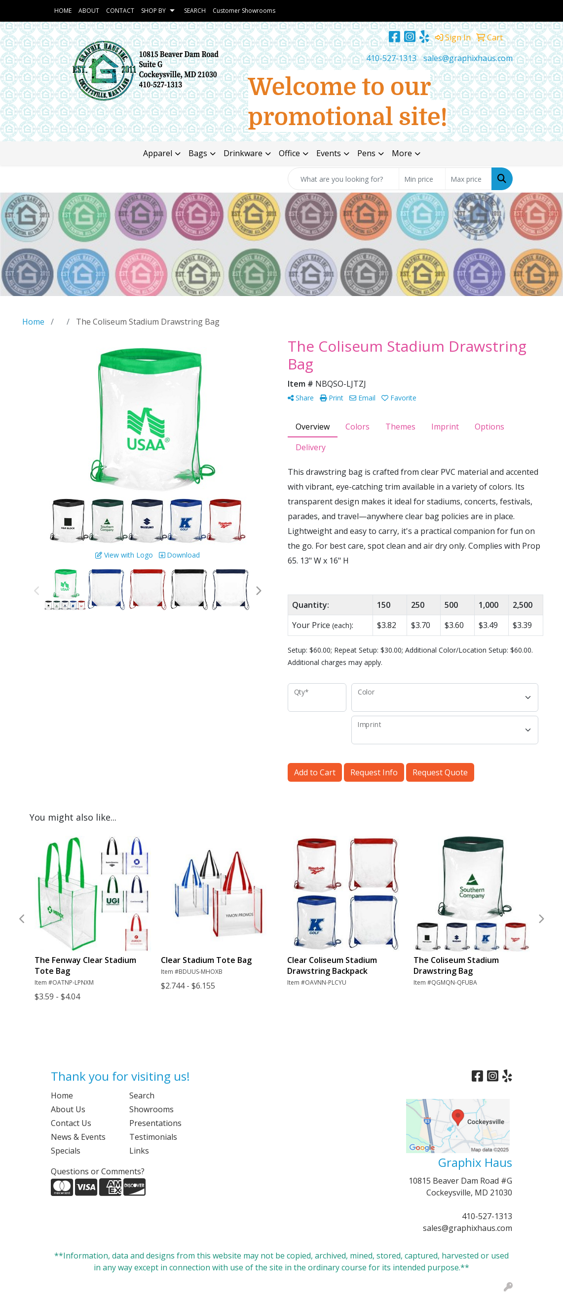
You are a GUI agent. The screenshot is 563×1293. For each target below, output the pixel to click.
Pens (366, 153)
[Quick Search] (343, 178)
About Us (68, 1109)
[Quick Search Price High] (468, 178)
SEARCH (195, 10)
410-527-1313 (391, 58)
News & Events (78, 1136)
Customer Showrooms (244, 10)
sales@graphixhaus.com (468, 58)
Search (141, 1095)
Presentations (155, 1123)
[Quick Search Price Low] (422, 178)
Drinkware (243, 153)
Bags (197, 153)
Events (328, 153)
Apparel (157, 153)
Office (289, 153)
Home (62, 1095)
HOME (63, 10)
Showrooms (151, 1109)
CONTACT (120, 10)
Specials (65, 1150)
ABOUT (88, 10)
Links (139, 1150)
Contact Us (71, 1123)
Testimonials (153, 1136)
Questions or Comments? (98, 1171)
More (402, 153)
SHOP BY (153, 10)
